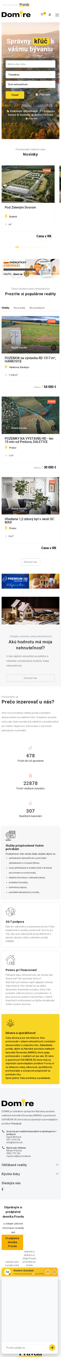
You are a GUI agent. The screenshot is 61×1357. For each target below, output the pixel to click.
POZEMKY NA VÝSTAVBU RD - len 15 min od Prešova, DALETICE (29, 440)
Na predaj (19, 307)
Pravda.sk (49, 1063)
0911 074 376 (13, 1139)
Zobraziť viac (30, 561)
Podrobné (42, 94)
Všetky (5, 307)
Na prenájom (37, 307)
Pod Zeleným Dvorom (20, 207)
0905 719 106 (13, 1153)
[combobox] (30, 64)
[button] (17, 247)
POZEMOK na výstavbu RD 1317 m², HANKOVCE (30, 359)
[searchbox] (30, 64)
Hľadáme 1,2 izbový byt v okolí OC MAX (29, 520)
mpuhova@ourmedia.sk (18, 1156)
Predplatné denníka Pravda (12, 1242)
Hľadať (14, 95)
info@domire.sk (14, 1142)
